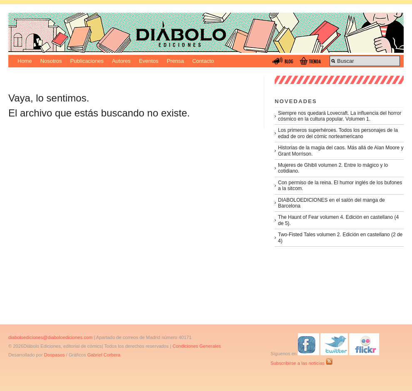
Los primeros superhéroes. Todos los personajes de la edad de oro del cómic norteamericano (338, 133)
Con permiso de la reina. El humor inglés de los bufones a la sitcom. (340, 185)
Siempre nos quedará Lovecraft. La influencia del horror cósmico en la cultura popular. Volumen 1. (339, 116)
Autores (121, 61)
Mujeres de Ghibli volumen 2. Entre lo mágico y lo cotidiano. (333, 168)
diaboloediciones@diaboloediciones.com (50, 337)
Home (24, 61)
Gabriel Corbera (104, 354)
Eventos (149, 61)
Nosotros (51, 61)
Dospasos (54, 354)
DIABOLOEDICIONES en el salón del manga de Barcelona (331, 203)
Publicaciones (87, 61)
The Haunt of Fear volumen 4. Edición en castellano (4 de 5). (338, 220)
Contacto (203, 61)
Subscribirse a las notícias (302, 363)
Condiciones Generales (196, 346)
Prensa (175, 61)
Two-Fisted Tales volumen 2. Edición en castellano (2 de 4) (340, 237)
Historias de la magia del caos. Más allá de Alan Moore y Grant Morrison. (340, 150)
